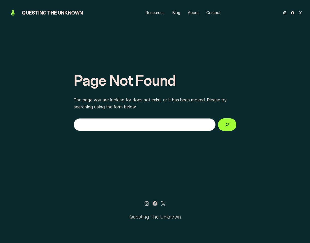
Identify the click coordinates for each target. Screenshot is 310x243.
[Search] (227, 124)
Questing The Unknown (52, 13)
